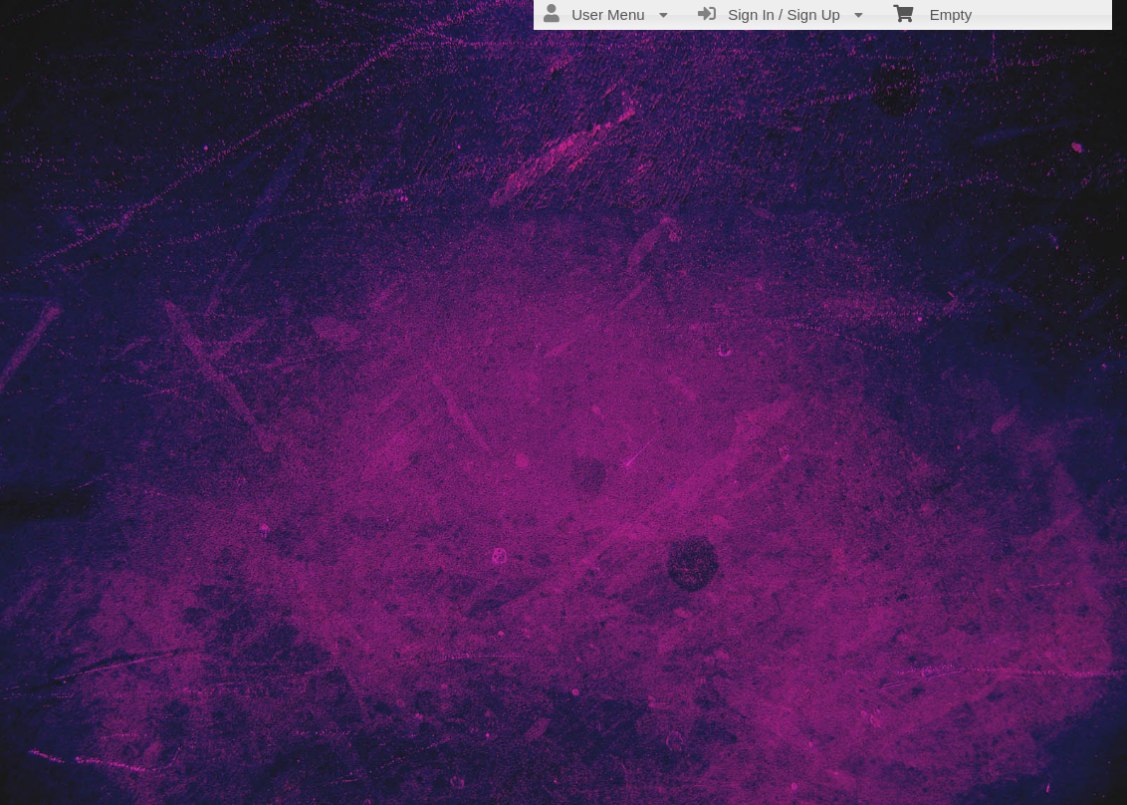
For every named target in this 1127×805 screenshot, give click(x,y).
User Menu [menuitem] (606, 14)
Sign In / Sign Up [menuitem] (780, 14)
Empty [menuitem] (932, 13)
